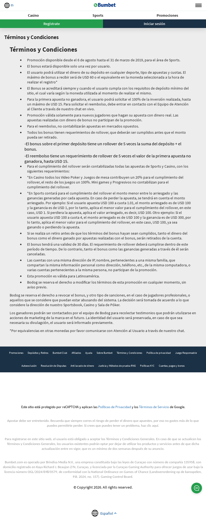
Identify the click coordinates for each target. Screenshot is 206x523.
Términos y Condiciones (129, 353)
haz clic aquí (149, 425)
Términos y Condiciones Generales (130, 439)
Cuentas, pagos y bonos (172, 365)
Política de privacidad (158, 353)
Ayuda (88, 353)
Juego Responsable (186, 353)
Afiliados (76, 353)
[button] (33, 15)
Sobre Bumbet (104, 353)
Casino (33, 15)
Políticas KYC (147, 365)
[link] (16, 353)
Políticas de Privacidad (114, 407)
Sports (98, 15)
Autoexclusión (28, 365)
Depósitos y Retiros (38, 353)
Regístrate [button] (51, 23)
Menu (198, 5)
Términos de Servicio (154, 407)
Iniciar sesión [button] (154, 23)
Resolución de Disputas (53, 365)
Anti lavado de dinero (82, 365)
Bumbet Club (60, 353)
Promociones (167, 15)
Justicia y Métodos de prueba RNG (117, 365)
